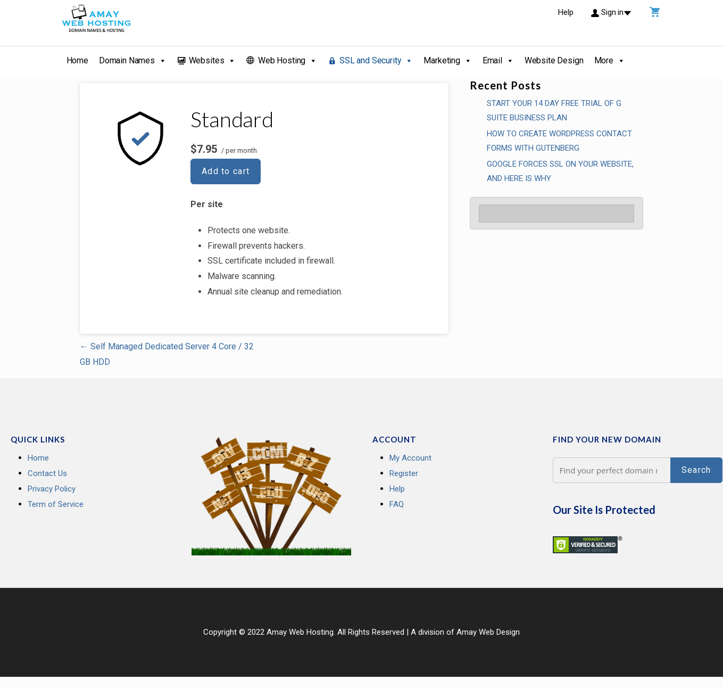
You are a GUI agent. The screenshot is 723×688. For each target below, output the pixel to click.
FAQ (396, 504)
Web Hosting (287, 60)
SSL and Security (376, 60)
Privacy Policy (52, 489)
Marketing (447, 60)
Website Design (554, 60)
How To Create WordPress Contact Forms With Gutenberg (559, 141)
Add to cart (226, 171)
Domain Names (133, 60)
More (609, 60)
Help (397, 489)
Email (498, 60)
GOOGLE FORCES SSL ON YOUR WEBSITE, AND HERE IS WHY (560, 171)
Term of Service (56, 504)
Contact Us (47, 473)
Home (77, 60)
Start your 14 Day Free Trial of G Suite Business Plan (554, 110)
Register (403, 473)
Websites (212, 60)
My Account (410, 458)
